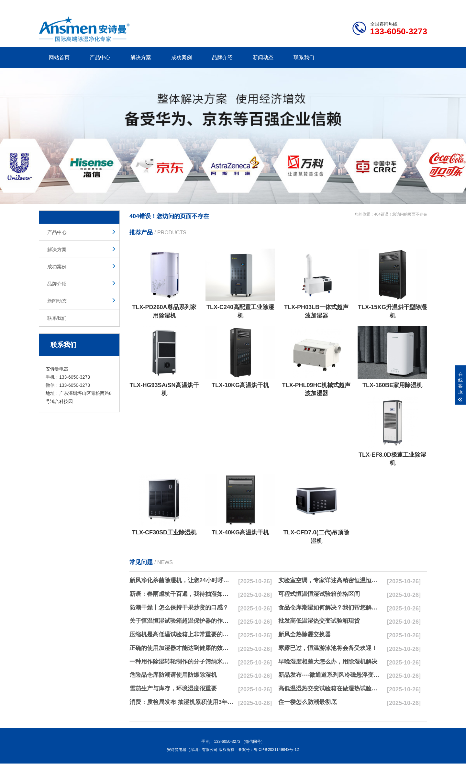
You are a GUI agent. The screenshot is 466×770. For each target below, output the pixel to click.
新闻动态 (263, 57)
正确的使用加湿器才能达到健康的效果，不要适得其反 (181, 648)
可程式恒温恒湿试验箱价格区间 (319, 594)
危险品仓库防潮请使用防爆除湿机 (173, 675)
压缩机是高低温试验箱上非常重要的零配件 (181, 634)
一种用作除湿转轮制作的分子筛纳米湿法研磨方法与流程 (181, 661)
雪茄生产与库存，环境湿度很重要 (173, 688)
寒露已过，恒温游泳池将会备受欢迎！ (327, 648)
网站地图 (390, 5)
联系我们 (304, 57)
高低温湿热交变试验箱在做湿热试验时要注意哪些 (330, 688)
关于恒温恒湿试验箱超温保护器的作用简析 (181, 621)
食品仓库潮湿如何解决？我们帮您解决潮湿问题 (330, 607)
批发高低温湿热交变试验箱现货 (319, 621)
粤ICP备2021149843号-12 (276, 749)
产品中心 (100, 57)
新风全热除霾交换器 (304, 634)
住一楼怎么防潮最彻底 (307, 702)
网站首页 (59, 57)
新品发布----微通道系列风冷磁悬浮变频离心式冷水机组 (330, 675)
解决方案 (140, 57)
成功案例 (181, 57)
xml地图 (419, 5)
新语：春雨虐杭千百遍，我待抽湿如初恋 (181, 594)
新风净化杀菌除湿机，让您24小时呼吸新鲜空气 (181, 580)
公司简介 (329, 5)
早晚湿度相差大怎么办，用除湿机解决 (327, 661)
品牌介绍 (222, 57)
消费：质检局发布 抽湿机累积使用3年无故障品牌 (181, 702)
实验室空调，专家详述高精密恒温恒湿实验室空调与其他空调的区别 (330, 580)
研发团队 (359, 5)
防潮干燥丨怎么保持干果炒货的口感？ (178, 607)
